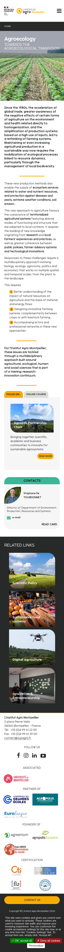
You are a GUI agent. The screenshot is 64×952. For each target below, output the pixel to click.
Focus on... (13, 394)
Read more (45, 456)
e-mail (16, 517)
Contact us (32, 900)
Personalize (36, 945)
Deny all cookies (48, 940)
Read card (49, 524)
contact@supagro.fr (17, 738)
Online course (36, 394)
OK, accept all (22, 940)
